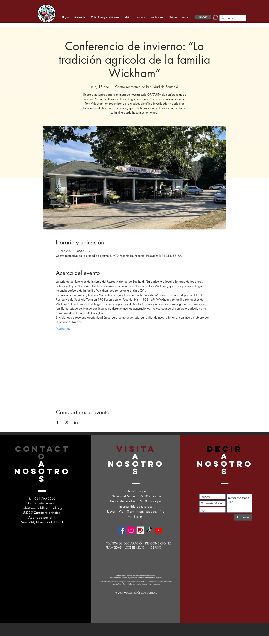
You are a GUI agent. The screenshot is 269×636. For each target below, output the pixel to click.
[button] (215, 17)
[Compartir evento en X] (67, 422)
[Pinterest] (140, 530)
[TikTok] (149, 530)
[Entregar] (243, 517)
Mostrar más (64, 329)
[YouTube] (158, 530)
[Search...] (233, 18)
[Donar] (202, 17)
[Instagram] (131, 530)
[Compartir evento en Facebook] (57, 422)
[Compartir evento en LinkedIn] (76, 422)
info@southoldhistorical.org (42, 508)
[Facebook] (122, 530)
